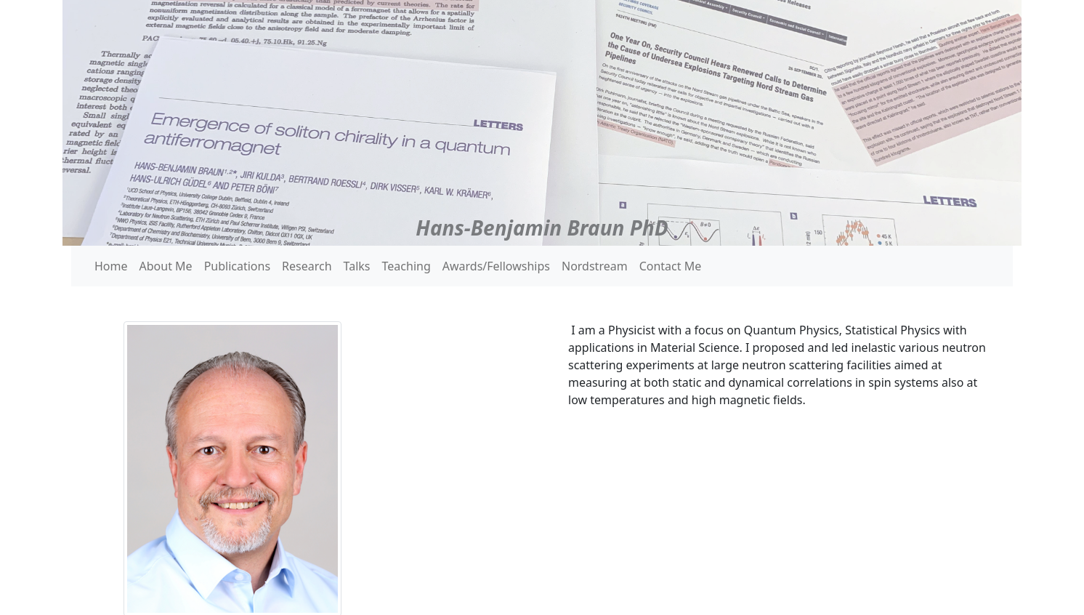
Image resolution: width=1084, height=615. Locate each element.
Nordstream (595, 266)
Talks (357, 266)
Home (111, 266)
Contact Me (670, 266)
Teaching (406, 266)
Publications (237, 266)
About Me (166, 266)
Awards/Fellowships (496, 266)
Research (307, 266)
